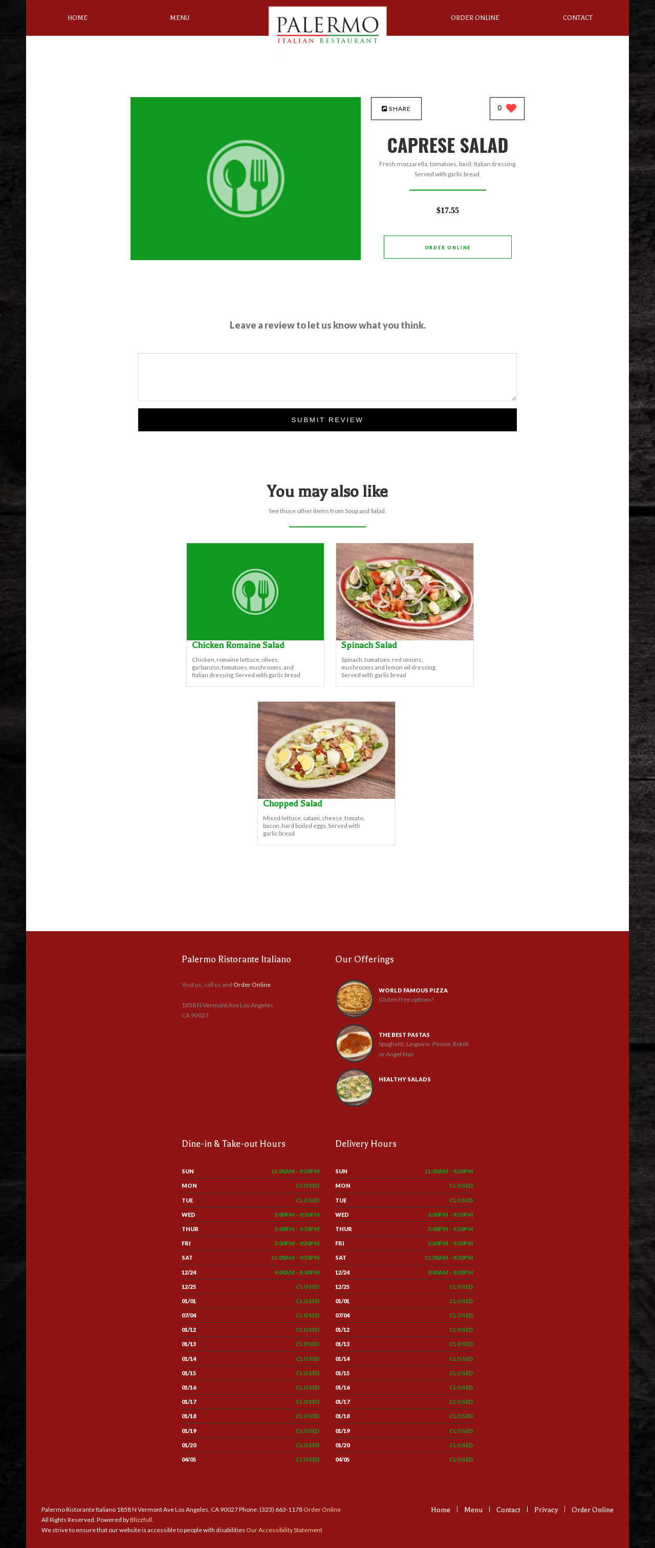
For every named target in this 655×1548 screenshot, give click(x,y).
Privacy (546, 1510)
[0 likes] (507, 109)
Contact (578, 17)
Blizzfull (141, 1519)
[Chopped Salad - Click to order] (326, 796)
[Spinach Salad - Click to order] (404, 638)
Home (78, 17)
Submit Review (327, 420)
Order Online (475, 17)
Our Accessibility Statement (283, 1530)
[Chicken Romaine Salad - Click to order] (255, 638)
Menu (179, 17)
